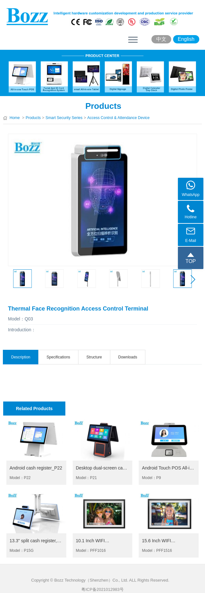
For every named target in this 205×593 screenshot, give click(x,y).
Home (15, 118)
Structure (94, 357)
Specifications (58, 357)
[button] (192, 280)
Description (20, 357)
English (186, 39)
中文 (161, 39)
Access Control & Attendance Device (118, 118)
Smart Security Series (64, 118)
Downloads (127, 357)
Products (33, 118)
